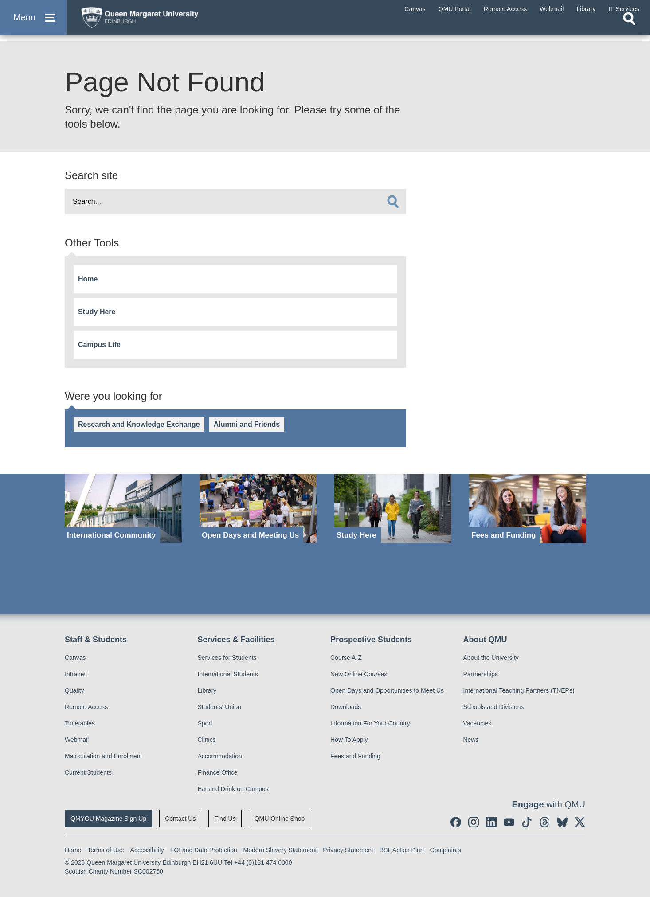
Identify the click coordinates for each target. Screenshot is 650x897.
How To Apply (349, 739)
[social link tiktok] (526, 822)
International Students (228, 674)
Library (207, 690)
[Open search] (629, 29)
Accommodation (220, 756)
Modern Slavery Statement (280, 850)
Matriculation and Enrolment (103, 756)
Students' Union (219, 706)
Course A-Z (346, 657)
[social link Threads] (544, 822)
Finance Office (218, 772)
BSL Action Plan (402, 850)
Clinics (207, 739)
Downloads (345, 706)
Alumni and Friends (247, 424)
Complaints (445, 850)
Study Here (96, 312)
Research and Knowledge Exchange (139, 424)
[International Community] (123, 508)
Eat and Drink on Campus (233, 788)
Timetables (80, 723)
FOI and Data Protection (203, 850)
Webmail (77, 739)
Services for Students (227, 657)
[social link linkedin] (491, 822)
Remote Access (86, 706)
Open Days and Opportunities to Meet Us (387, 690)
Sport (205, 723)
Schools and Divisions (493, 706)
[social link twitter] (580, 822)
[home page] (160, 20)
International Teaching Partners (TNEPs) (519, 690)
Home (88, 279)
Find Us (224, 818)
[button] (33, 23)
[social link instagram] (473, 822)
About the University (491, 657)
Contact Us (180, 818)
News (471, 739)
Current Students (88, 772)
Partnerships (480, 674)
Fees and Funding (355, 756)
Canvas (75, 657)
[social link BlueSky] (562, 822)
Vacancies (477, 723)
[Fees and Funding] (527, 508)
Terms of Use (105, 850)
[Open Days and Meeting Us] (258, 508)
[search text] (235, 201)
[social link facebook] (455, 822)
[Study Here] (392, 508)
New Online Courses (358, 674)
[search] (393, 201)
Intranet (75, 674)
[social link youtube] (509, 822)
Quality (74, 690)
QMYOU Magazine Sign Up (108, 818)
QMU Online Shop (280, 818)
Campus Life (99, 344)
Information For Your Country (370, 723)
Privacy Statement (348, 850)
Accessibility (147, 850)
